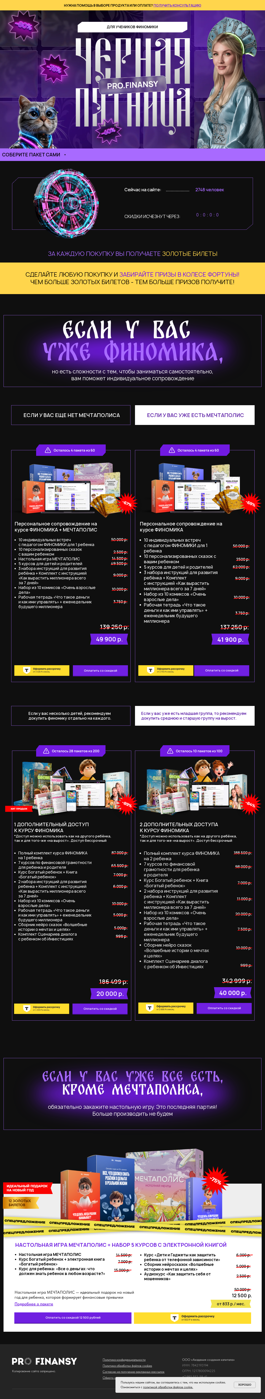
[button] (34, 1303)
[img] (165, 670)
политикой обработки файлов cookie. (168, 1387)
